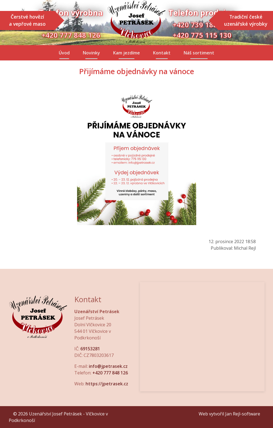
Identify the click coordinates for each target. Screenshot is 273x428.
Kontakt (162, 53)
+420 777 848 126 (110, 373)
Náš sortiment (199, 53)
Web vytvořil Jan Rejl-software (229, 414)
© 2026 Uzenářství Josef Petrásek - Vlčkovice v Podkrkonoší (58, 417)
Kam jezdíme (126, 53)
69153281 (90, 349)
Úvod (64, 53)
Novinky (91, 53)
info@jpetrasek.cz (108, 366)
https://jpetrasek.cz (107, 384)
